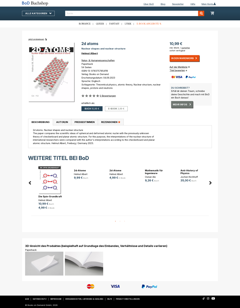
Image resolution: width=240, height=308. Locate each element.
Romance (85, 24)
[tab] (40, 122)
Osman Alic (150, 177)
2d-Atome (80, 170)
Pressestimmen (85, 122)
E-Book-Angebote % (149, 24)
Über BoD (148, 4)
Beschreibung (41, 122)
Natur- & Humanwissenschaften (98, 60)
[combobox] (134, 13)
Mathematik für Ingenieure (154, 172)
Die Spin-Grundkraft (50, 196)
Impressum (55, 299)
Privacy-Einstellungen (128, 299)
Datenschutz (40, 299)
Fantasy (114, 24)
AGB (27, 299)
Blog (163, 4)
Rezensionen (110, 122)
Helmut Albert (89, 53)
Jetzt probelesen (36, 39)
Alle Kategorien (38, 13)
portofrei (186, 48)
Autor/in (62, 122)
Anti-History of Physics (189, 172)
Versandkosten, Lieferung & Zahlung (84, 299)
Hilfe (192, 4)
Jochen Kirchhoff (189, 177)
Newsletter (178, 4)
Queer (100, 24)
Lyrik (128, 24)
